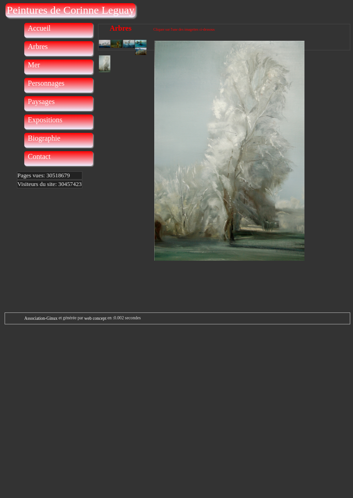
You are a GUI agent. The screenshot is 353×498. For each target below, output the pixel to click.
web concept (95, 318)
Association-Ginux (40, 318)
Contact (39, 156)
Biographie (44, 138)
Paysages (41, 101)
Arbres (38, 46)
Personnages (46, 83)
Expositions (45, 120)
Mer (34, 65)
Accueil (39, 28)
